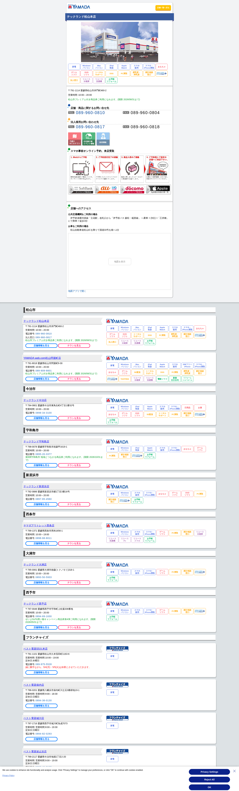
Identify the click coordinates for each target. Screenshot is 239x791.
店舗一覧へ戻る (163, 8)
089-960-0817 (90, 127)
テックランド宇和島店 (36, 441)
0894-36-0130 (44, 700)
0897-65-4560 (44, 499)
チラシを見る (74, 345)
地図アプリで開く (77, 291)
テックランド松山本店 (36, 320)
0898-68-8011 (44, 538)
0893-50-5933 (44, 577)
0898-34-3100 (44, 413)
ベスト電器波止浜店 (35, 751)
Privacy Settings (209, 772)
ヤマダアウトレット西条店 (38, 525)
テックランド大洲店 (35, 564)
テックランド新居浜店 (36, 486)
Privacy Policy (8, 775)
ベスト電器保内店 (33, 684)
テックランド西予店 (35, 603)
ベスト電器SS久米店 (35, 648)
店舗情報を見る (41, 345)
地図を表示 (119, 261)
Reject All (209, 779)
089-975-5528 (44, 664)
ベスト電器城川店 (33, 718)
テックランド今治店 (35, 400)
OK (209, 787)
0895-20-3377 (44, 454)
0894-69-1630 (44, 616)
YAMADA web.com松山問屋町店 (42, 357)
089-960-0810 (90, 112)
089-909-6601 (44, 370)
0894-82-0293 (44, 733)
